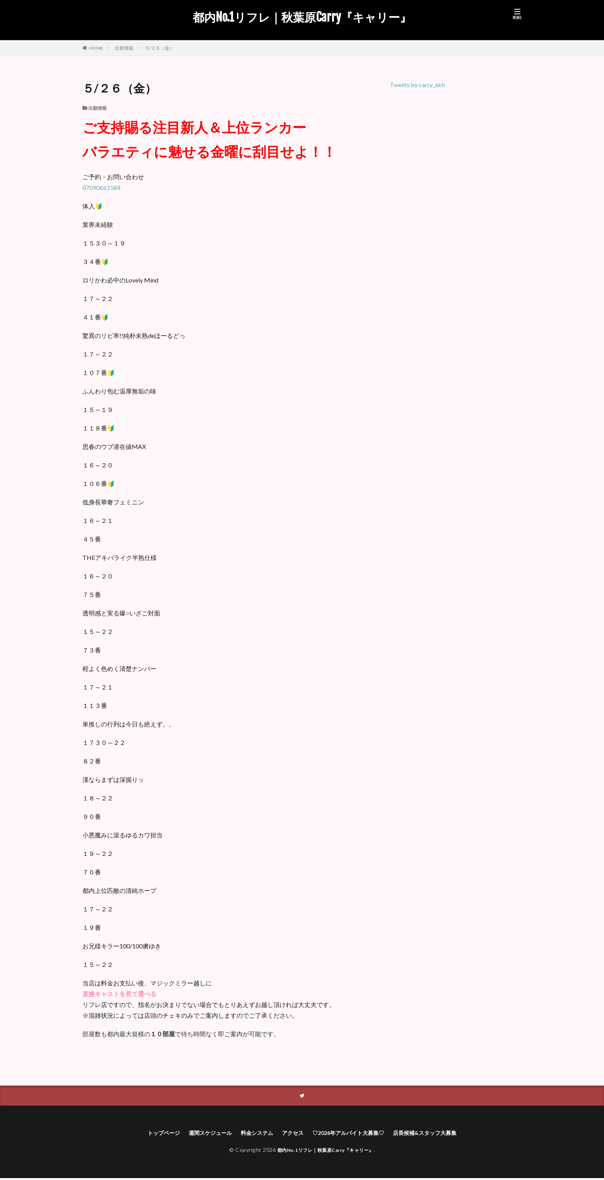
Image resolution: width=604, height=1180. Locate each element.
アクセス (291, 1134)
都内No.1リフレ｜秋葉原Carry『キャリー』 (302, 17)
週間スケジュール (199, 1134)
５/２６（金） (159, 48)
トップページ (147, 1134)
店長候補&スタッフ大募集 (439, 1134)
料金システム (251, 1134)
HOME (96, 47)
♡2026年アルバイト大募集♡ (353, 1134)
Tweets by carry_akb (417, 84)
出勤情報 (124, 48)
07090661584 (101, 187)
